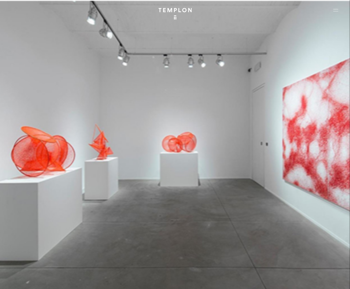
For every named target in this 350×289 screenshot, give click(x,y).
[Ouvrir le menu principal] (336, 10)
